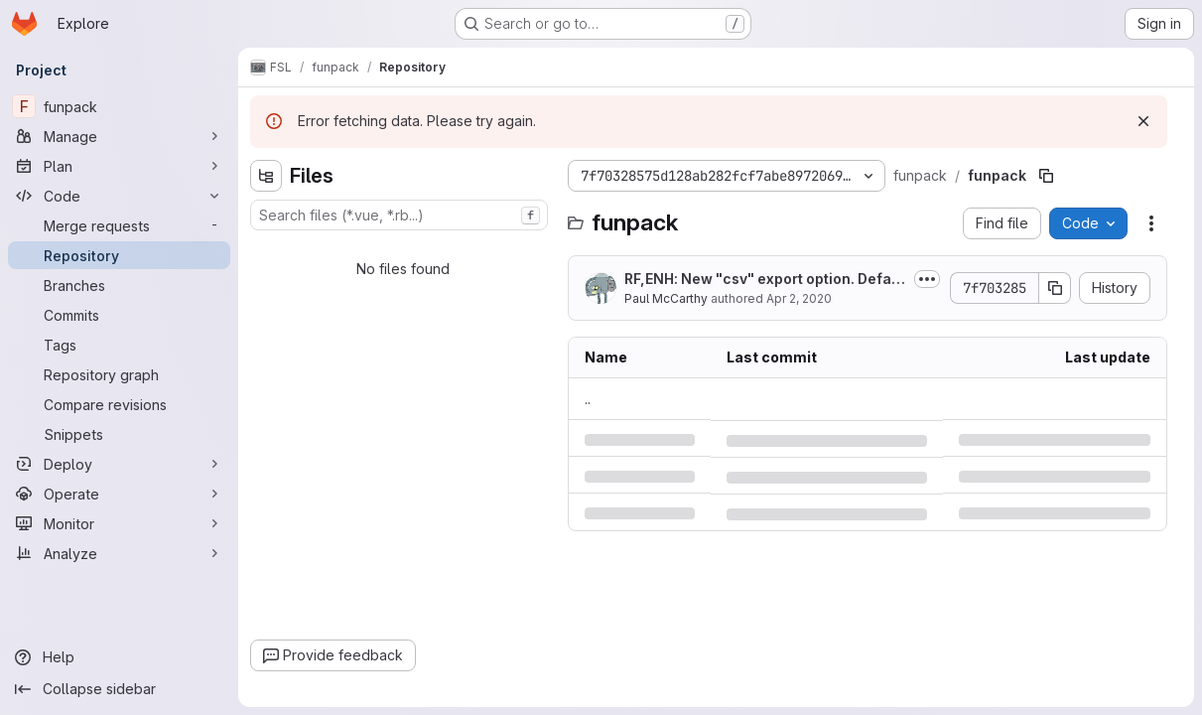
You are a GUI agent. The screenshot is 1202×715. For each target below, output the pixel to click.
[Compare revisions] (119, 404)
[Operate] (119, 493)
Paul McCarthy (666, 298)
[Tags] (119, 344)
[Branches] (119, 285)
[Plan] (119, 166)
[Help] (119, 657)
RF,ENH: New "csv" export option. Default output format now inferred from (764, 279)
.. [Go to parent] (588, 398)
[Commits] (119, 315)
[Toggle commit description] (927, 279)
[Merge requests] (119, 225)
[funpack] (119, 106)
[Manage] (119, 136)
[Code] (119, 196)
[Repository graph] (119, 374)
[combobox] (399, 215)
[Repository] (119, 255)
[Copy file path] (1046, 176)
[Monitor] (119, 523)
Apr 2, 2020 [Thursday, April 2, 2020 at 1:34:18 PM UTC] (799, 298)
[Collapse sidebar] (119, 689)
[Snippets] (119, 434)
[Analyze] (119, 553)
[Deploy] (119, 464)
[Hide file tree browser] (266, 176)
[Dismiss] (1143, 121)
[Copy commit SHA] (1055, 288)
